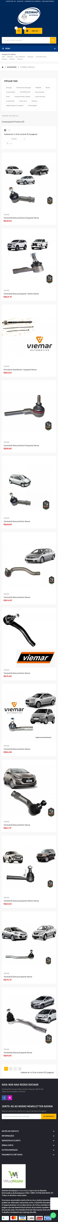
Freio (8, 96)
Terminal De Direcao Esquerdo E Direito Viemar (21, 901)
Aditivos (34, 101)
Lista (9, 130)
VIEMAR (6, 215)
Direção (9, 88)
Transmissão (39, 92)
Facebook (4, 1097)
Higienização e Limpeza (15, 105)
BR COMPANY (20, 57)
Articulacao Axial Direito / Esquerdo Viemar (20, 370)
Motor (48, 88)
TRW (3, 57)
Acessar (20, 1)
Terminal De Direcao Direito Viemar (17, 521)
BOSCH (12, 59)
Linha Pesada (40, 96)
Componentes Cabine (22, 96)
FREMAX (10, 57)
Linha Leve (23, 101)
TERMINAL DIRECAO (27, 67)
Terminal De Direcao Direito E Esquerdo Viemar (21, 218)
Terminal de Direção (23, 88)
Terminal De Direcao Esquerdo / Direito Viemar (21, 294)
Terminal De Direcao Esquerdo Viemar (18, 977)
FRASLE (4, 59)
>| (19, 1069)
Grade (5, 130)
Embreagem (32, 105)
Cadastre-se (11, 1)
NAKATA (30, 57)
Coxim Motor (10, 92)
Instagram (9, 1097)
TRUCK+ (20, 59)
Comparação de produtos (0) (13, 122)
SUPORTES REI (41, 57)
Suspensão (10, 101)
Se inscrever (48, 1116)
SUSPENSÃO (11, 67)
